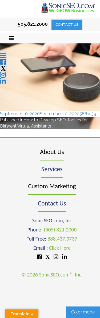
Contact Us (66, 25)
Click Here (60, 248)
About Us (52, 152)
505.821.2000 (33, 24)
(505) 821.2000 (60, 229)
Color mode (83, 312)
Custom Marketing (52, 186)
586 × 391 (88, 113)
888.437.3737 (62, 238)
